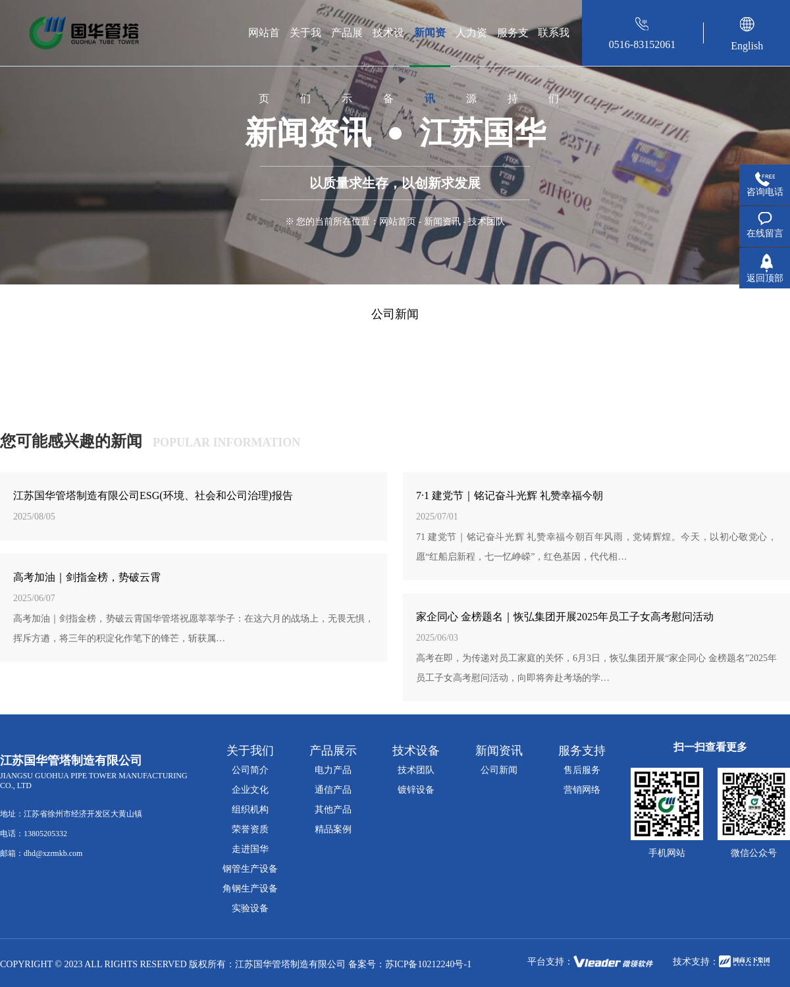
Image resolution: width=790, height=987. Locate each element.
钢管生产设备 (250, 869)
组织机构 (250, 809)
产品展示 (347, 46)
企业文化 (250, 790)
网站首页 (264, 46)
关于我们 (305, 46)
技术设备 (388, 46)
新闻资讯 (430, 46)
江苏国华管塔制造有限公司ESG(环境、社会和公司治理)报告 (153, 495)
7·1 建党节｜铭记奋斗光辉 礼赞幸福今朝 (509, 495)
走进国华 (250, 849)
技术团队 (416, 770)
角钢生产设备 (250, 889)
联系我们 (553, 46)
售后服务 (582, 770)
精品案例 (333, 829)
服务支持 (513, 46)
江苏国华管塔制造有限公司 (290, 964)
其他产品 (333, 809)
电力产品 (333, 770)
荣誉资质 (250, 829)
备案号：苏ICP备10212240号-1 (409, 964)
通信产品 (333, 790)
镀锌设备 (416, 790)
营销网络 (582, 790)
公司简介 (250, 770)
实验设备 (250, 908)
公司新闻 (395, 314)
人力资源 (471, 46)
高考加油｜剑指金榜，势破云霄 (87, 577)
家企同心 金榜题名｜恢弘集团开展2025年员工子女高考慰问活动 (565, 616)
